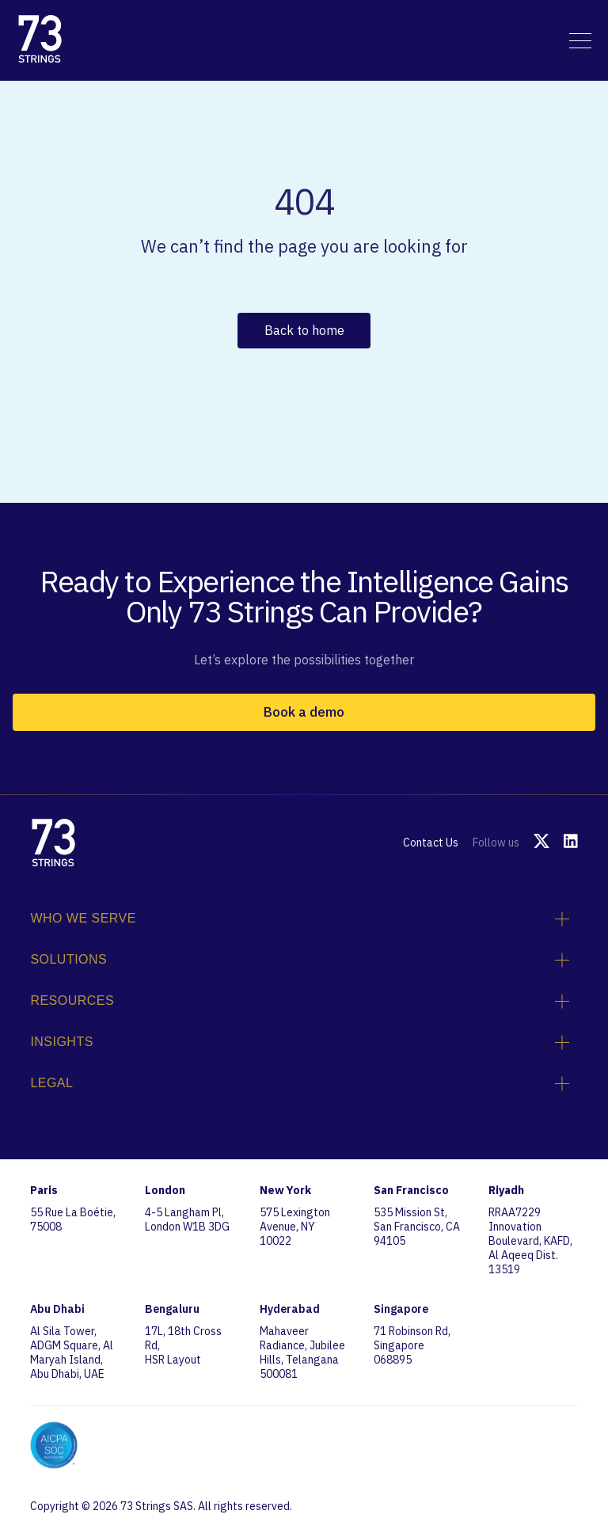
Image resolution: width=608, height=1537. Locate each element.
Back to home (304, 330)
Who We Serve (299, 918)
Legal (299, 1083)
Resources (299, 1001)
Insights (299, 1042)
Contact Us (430, 842)
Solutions (299, 960)
